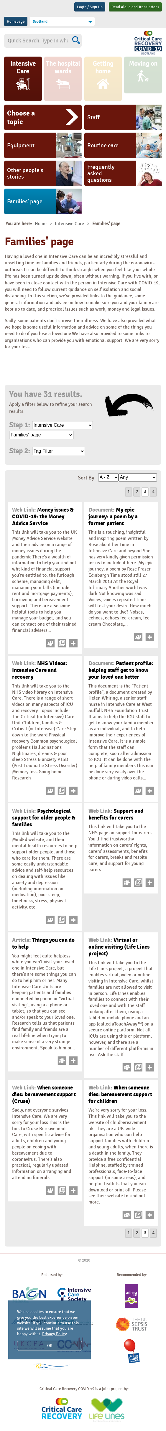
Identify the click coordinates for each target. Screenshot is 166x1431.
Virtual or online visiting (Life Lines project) (118, 947)
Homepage (16, 21)
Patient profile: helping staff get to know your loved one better (120, 670)
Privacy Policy (54, 1333)
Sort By (86, 478)
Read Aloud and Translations (135, 7)
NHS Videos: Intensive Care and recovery (39, 670)
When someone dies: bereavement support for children (120, 1094)
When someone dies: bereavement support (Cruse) (44, 1094)
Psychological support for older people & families (43, 817)
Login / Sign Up (90, 7)
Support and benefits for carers (115, 814)
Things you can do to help (43, 943)
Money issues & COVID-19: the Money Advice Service (42, 516)
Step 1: (19, 425)
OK (49, 1345)
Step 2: (19, 451)
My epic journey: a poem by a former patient (113, 516)
